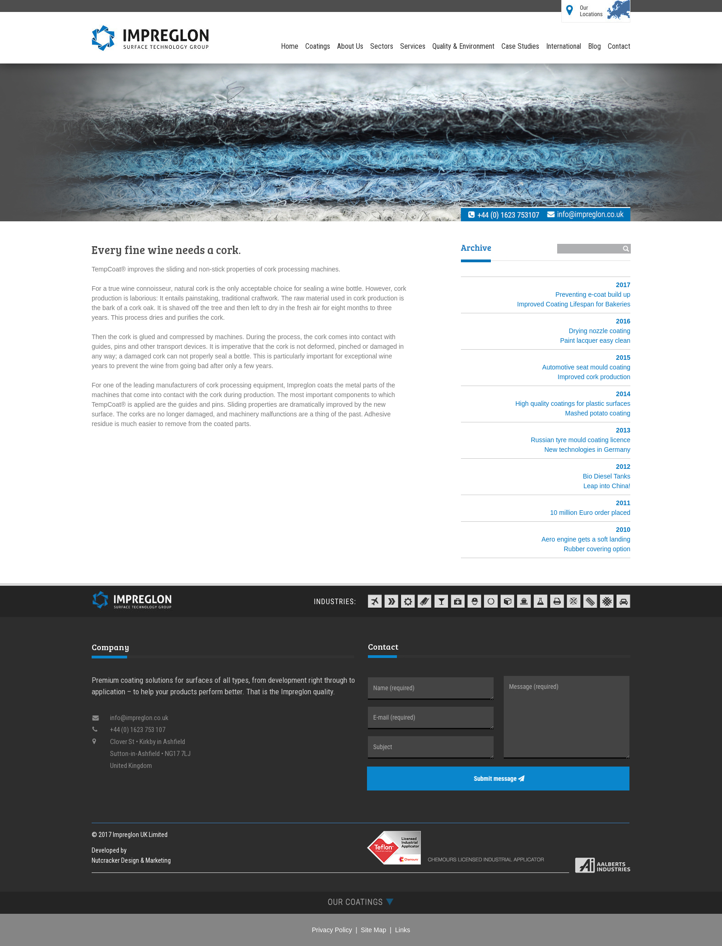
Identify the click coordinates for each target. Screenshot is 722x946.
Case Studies (520, 46)
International (563, 46)
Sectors (381, 46)
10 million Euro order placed (590, 512)
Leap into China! (606, 486)
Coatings (317, 46)
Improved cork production (594, 377)
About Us (350, 46)
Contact (619, 46)
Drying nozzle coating (599, 331)
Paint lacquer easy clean (595, 340)
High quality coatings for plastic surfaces (572, 403)
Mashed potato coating (597, 413)
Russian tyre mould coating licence (580, 440)
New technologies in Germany (587, 449)
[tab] (361, 901)
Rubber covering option (597, 549)
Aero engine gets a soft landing (586, 539)
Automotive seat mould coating (586, 367)
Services (412, 46)
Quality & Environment (463, 46)
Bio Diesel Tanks (606, 476)
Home (289, 46)
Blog (594, 46)
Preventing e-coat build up (592, 294)
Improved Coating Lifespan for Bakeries (573, 304)
